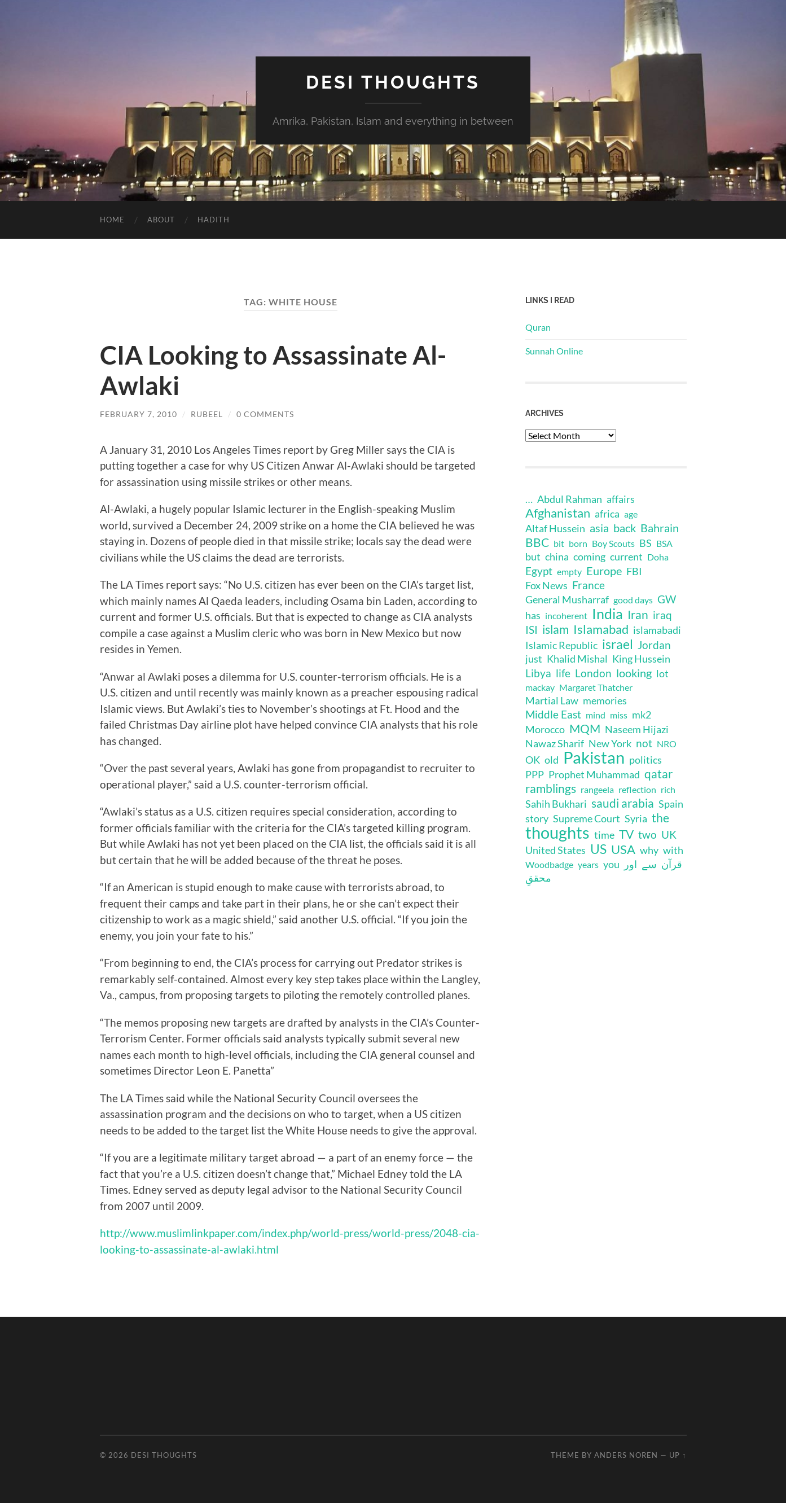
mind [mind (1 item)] (595, 714)
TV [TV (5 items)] (626, 834)
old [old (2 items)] (552, 760)
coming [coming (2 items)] (589, 557)
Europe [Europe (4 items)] (604, 570)
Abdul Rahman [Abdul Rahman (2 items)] (569, 499)
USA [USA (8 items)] (623, 849)
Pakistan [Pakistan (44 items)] (594, 757)
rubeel (207, 414)
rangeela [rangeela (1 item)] (597, 789)
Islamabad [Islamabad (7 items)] (601, 629)
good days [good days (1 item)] (633, 599)
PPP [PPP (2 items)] (534, 775)
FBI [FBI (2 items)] (634, 571)
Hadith (213, 219)
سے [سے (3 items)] (649, 863)
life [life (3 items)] (563, 673)
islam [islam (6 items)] (555, 629)
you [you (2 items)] (611, 864)
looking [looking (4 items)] (634, 673)
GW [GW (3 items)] (666, 599)
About (161, 219)
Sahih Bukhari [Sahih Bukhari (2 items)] (556, 804)
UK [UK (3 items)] (669, 834)
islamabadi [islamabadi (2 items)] (657, 630)
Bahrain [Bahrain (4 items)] (659, 527)
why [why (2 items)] (649, 850)
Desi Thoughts (393, 82)
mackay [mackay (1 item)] (540, 687)
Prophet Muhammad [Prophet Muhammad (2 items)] (594, 775)
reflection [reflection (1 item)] (637, 789)
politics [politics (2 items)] (645, 760)
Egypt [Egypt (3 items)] (538, 570)
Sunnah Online (554, 350)
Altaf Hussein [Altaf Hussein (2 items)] (555, 528)
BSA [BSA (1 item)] (664, 543)
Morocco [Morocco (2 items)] (545, 729)
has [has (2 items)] (533, 615)
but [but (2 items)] (533, 557)
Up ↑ (677, 1455)
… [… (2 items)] (529, 499)
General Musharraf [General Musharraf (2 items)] (567, 600)
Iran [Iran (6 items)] (637, 614)
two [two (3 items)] (647, 834)
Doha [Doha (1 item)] (658, 556)
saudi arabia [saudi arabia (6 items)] (622, 803)
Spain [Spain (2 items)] (670, 804)
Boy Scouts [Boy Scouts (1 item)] (613, 543)
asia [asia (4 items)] (599, 527)
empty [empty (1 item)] (569, 571)
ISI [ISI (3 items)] (531, 629)
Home (112, 219)
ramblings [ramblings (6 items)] (550, 788)
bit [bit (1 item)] (559, 543)
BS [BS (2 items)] (645, 543)
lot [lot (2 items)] (662, 674)
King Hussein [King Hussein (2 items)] (641, 659)
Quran (538, 327)
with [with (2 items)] (673, 850)
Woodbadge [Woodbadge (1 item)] (549, 864)
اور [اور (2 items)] (630, 864)
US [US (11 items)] (598, 849)
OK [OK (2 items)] (532, 760)
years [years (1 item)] (588, 864)
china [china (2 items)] (557, 557)
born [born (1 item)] (578, 543)
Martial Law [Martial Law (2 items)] (551, 701)
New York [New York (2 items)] (610, 744)
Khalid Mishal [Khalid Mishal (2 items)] (577, 659)
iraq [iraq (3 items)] (662, 614)
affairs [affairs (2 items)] (621, 499)
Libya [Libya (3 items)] (538, 673)
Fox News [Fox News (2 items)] (546, 585)
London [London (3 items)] (593, 673)
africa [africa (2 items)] (607, 514)
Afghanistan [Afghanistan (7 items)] (557, 513)
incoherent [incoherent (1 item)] (566, 615)
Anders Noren (626, 1455)
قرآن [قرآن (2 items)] (671, 864)
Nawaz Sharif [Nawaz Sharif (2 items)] (554, 744)
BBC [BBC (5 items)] (537, 542)
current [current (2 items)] (626, 557)
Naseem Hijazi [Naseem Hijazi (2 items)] (637, 729)
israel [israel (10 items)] (617, 644)
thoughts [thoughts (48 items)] (557, 832)
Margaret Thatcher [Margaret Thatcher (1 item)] (596, 687)
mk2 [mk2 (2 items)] (641, 715)
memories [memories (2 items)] (605, 701)
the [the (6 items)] (660, 818)
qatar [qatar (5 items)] (658, 774)
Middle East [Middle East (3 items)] (553, 714)
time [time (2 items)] (604, 835)
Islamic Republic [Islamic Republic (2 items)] (561, 645)
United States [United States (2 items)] (555, 850)
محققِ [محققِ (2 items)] (538, 878)
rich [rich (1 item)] (668, 789)
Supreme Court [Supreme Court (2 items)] (586, 819)
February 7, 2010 (138, 414)
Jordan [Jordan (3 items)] (654, 644)
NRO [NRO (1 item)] (667, 743)
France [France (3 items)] (588, 585)
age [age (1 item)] (631, 514)
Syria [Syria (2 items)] (636, 819)
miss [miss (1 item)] (618, 714)
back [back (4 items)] (624, 527)
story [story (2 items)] (536, 819)
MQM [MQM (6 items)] (584, 728)
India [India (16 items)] (607, 613)
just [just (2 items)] (533, 659)
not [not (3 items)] (644, 743)
